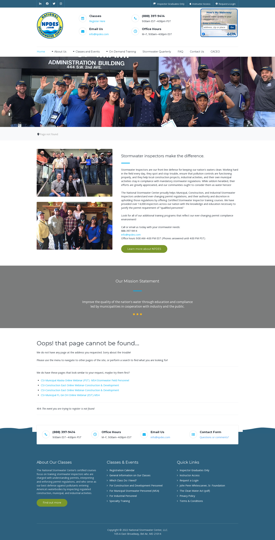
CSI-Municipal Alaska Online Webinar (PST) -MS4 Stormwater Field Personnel (85, 380)
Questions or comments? (214, 437)
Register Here (97, 21)
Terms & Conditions (191, 501)
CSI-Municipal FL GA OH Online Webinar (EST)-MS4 (70, 395)
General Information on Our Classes (129, 475)
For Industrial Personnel (123, 496)
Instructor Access (190, 475)
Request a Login (189, 480)
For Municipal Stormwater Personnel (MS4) (134, 490)
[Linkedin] (40, 3)
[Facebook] (47, 3)
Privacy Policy (187, 496)
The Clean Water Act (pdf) (195, 490)
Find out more (52, 502)
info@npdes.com (99, 34)
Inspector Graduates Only (194, 470)
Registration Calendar (122, 470)
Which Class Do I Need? (123, 480)
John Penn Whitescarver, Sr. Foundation (202, 485)
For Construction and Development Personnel (136, 485)
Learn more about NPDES (144, 249)
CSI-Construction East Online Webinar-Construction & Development (80, 385)
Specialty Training (119, 501)
